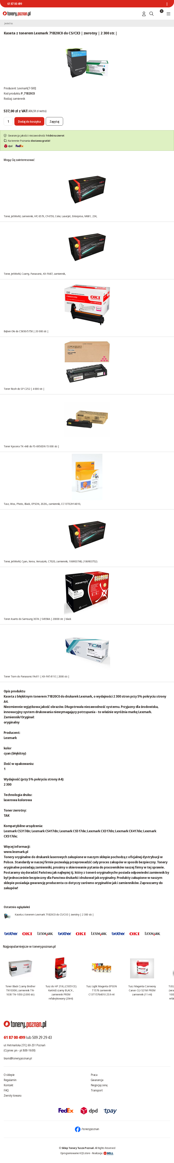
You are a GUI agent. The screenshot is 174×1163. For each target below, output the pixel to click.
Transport (97, 1090)
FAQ (6, 1090)
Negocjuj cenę (99, 1085)
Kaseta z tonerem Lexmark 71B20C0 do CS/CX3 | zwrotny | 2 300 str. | (54, 914)
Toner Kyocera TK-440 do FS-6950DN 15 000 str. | (31, 446)
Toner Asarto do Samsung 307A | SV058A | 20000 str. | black (37, 619)
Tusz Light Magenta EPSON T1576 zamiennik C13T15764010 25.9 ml (101, 990)
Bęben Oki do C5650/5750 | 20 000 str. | (26, 331)
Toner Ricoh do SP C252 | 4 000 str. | (24, 389)
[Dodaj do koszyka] (29, 121)
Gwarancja (97, 1080)
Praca (94, 1075)
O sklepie (9, 1075)
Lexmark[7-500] (26, 88)
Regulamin (10, 1080)
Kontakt (8, 1085)
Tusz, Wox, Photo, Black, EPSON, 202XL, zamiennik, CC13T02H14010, (42, 504)
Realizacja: (103, 1153)
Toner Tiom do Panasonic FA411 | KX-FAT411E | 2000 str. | (36, 676)
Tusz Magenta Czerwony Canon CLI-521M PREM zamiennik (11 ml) (142, 990)
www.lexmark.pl (16, 851)
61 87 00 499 (14, 4)
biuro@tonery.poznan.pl (18, 1058)
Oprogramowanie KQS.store (75, 1153)
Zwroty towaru (12, 1095)
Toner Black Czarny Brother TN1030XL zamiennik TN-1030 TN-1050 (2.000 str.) (20, 990)
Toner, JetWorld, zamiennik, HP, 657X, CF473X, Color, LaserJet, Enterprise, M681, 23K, (50, 216)
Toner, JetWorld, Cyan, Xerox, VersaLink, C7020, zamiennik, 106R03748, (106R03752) (50, 561)
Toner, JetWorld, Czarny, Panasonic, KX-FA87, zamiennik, (35, 273)
